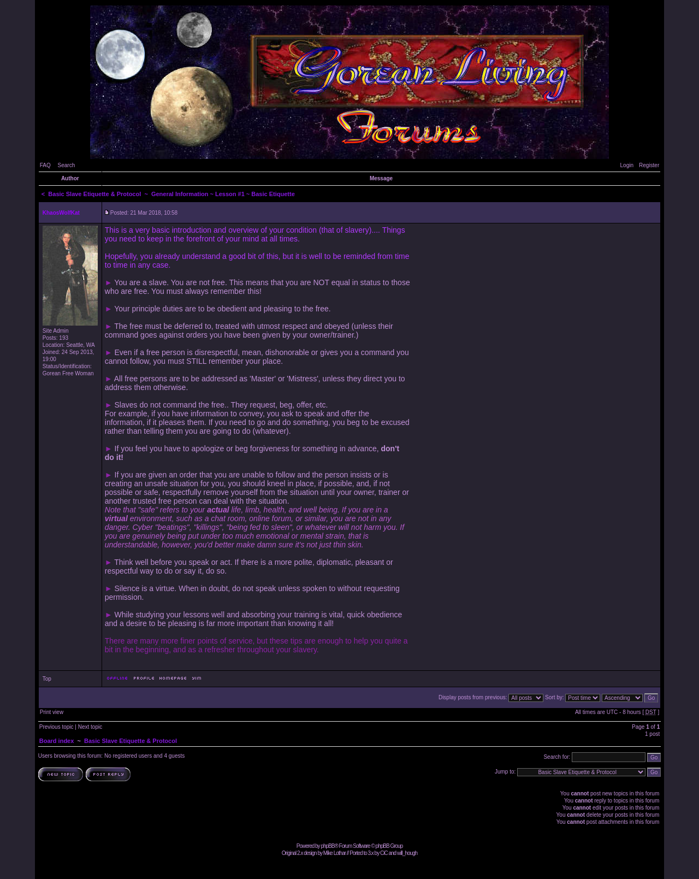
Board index (56, 741)
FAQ (45, 165)
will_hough (407, 853)
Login (626, 165)
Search (66, 165)
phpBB (327, 846)
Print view (51, 712)
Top (47, 679)
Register (649, 165)
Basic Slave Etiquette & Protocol (94, 194)
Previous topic (56, 727)
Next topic (90, 727)
